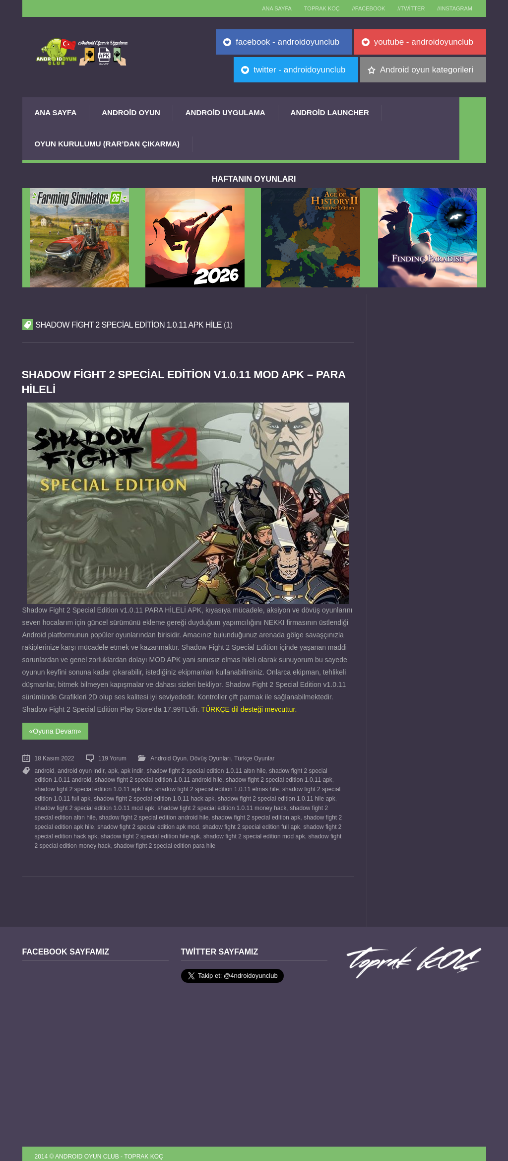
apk (112, 768)
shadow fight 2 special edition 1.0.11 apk (278, 777)
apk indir (131, 768)
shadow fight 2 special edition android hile (153, 813)
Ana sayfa (266, 8)
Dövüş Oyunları (210, 756)
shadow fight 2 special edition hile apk (149, 830)
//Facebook (362, 8)
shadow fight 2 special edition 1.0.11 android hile (158, 777)
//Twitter (407, 8)
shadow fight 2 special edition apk (255, 813)
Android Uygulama (225, 112)
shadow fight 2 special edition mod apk (253, 830)
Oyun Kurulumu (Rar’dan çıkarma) (107, 143)
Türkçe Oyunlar (254, 756)
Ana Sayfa (56, 112)
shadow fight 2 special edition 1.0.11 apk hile (93, 786)
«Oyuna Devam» (55, 730)
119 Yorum (112, 756)
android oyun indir (81, 768)
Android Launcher (330, 112)
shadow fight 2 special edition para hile (164, 839)
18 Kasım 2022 (54, 756)
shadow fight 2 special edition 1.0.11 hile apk (275, 795)
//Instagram (453, 8)
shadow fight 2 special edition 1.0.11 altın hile (204, 768)
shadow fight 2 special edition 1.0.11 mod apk (94, 804)
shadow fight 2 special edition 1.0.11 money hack (221, 804)
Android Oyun (131, 112)
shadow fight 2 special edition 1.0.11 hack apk (154, 795)
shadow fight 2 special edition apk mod (147, 822)
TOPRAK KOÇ (313, 8)
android (45, 768)
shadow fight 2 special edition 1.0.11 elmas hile (216, 786)
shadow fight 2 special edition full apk (250, 822)
